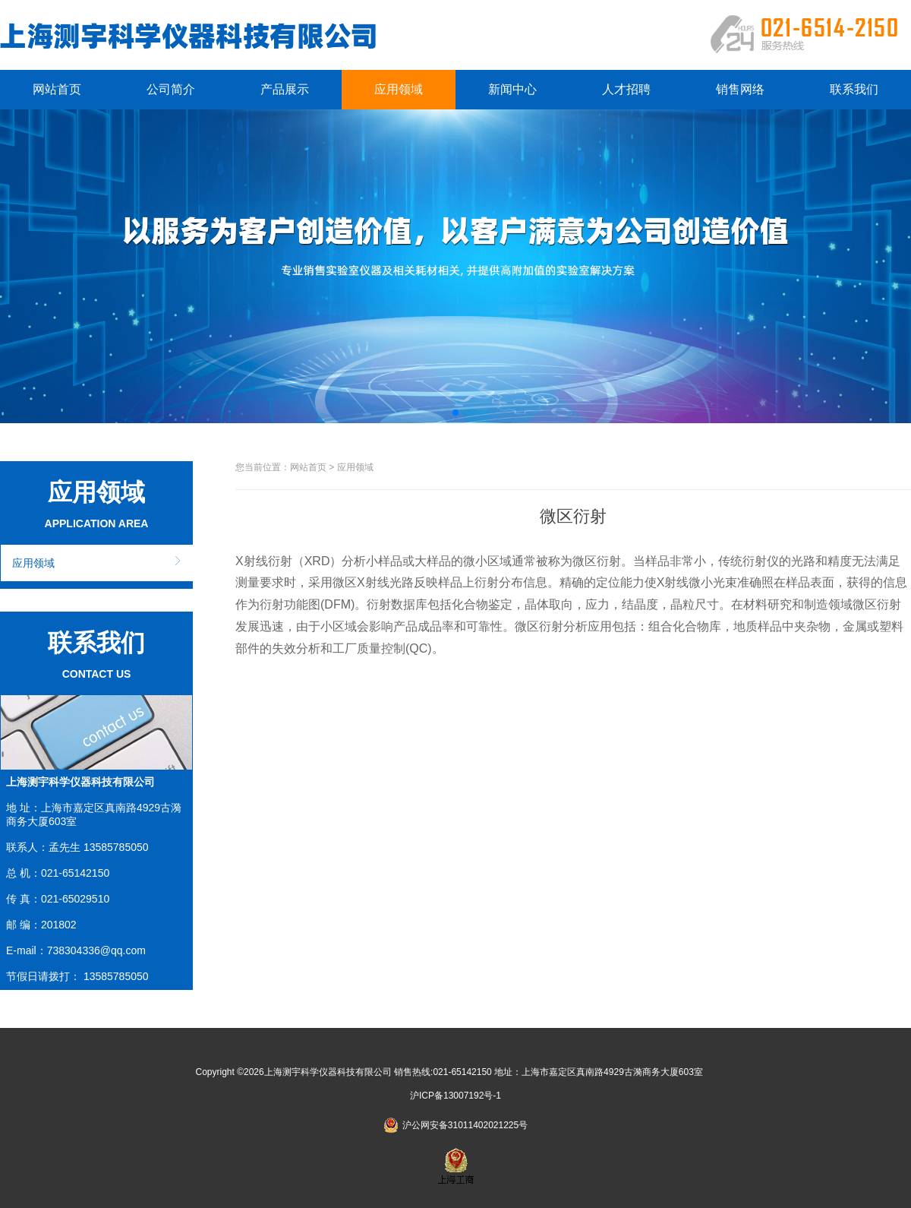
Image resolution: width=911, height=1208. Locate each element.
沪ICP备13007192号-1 (455, 1095)
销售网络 (740, 89)
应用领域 (398, 89)
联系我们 (854, 89)
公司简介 (171, 89)
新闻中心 (512, 89)
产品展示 (284, 89)
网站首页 (57, 89)
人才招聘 (626, 89)
